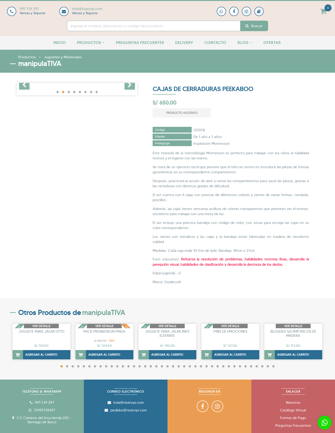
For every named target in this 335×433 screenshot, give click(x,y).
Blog (244, 42)
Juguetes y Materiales (63, 57)
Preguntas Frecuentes (140, 42)
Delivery (184, 42)
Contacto (215, 42)
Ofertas (272, 42)
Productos (91, 42)
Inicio (59, 42)
